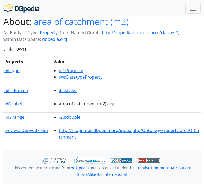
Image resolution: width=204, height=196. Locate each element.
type (12, 71)
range (14, 117)
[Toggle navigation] (193, 8)
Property (48, 33)
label (13, 104)
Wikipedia (80, 167)
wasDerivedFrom (26, 130)
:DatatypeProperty (80, 77)
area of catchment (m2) (81, 21)
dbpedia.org (54, 39)
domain (16, 90)
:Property (71, 71)
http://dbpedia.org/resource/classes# (140, 33)
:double (69, 117)
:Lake (68, 90)
